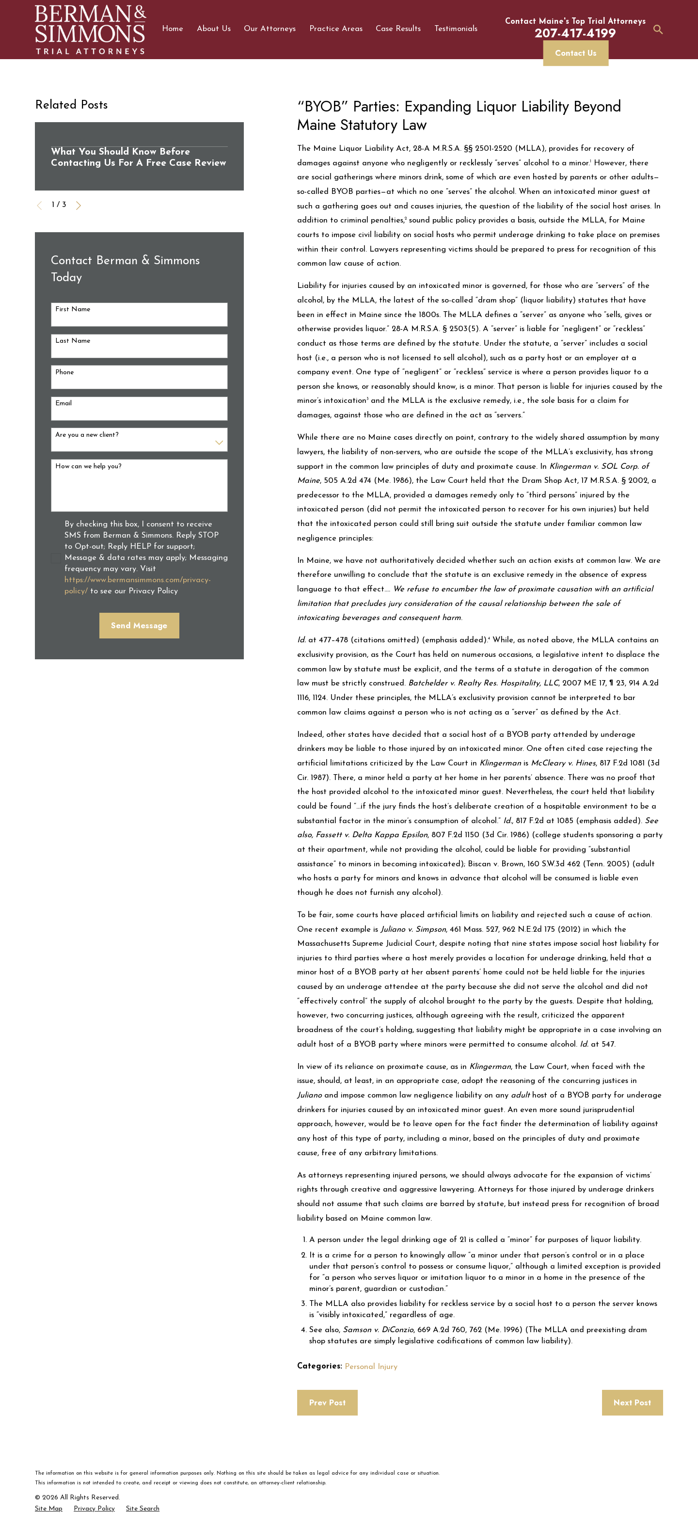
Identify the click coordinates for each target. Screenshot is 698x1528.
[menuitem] (49, 1508)
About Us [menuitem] (214, 29)
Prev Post (327, 1402)
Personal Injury (371, 1367)
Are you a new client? (87, 435)
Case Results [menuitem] (398, 29)
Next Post (632, 1402)
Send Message (139, 625)
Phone (64, 372)
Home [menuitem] (172, 29)
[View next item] (78, 205)
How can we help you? (88, 466)
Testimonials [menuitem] (455, 29)
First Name (72, 309)
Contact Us (576, 53)
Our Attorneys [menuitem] (270, 29)
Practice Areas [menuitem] (336, 29)
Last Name (72, 341)
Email (63, 403)
